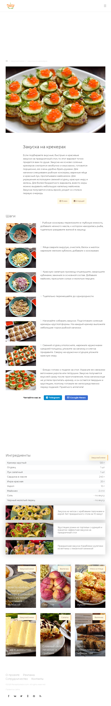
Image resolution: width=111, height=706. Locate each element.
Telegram (53, 397)
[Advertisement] (55, 35)
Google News (76, 397)
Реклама (29, 675)
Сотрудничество (17, 678)
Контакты (37, 678)
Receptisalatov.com (20, 684)
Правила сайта (13, 689)
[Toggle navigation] (105, 5)
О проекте (13, 675)
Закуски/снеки (17, 61)
